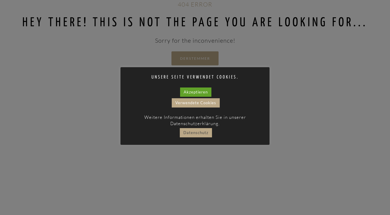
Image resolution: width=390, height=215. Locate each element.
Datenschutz (195, 132)
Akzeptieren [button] (196, 92)
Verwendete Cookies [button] (195, 102)
